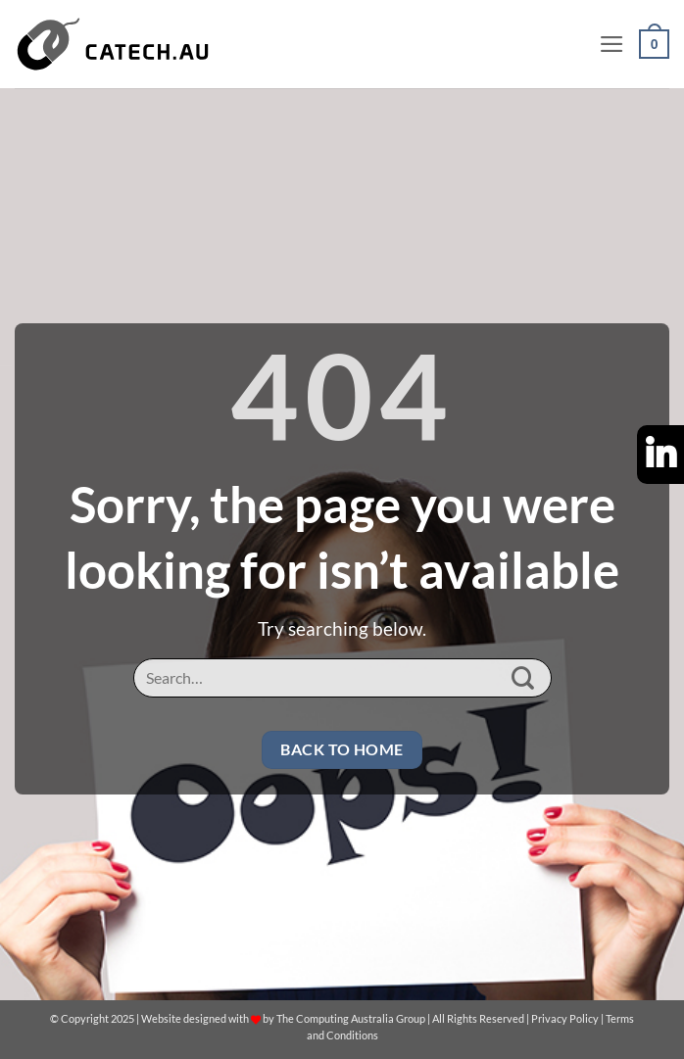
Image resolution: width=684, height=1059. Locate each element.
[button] (612, 44)
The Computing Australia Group (350, 1018)
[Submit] (523, 678)
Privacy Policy (565, 1018)
